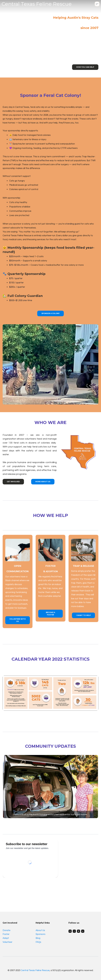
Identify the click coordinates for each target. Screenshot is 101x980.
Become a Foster (50, 613)
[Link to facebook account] (70, 931)
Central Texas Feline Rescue (35, 970)
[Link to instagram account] (74, 931)
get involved (13, 482)
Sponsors (40, 934)
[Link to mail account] (82, 931)
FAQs (38, 942)
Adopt (6, 938)
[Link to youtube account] (78, 931)
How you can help (85, 67)
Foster (6, 934)
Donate (6, 930)
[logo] (37, 4)
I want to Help (83, 615)
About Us (40, 930)
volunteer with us (17, 620)
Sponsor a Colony (50, 313)
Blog (38, 938)
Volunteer (7, 942)
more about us (42, 482)
